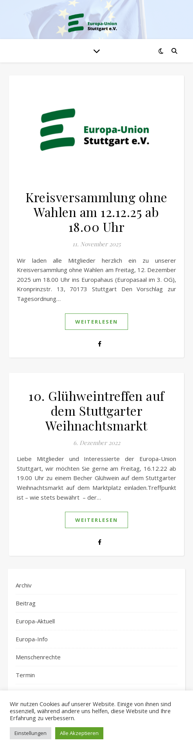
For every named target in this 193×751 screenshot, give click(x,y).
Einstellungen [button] (30, 733)
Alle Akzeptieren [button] (79, 733)
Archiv (24, 585)
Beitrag (26, 603)
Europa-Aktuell (35, 621)
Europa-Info (32, 639)
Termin (25, 675)
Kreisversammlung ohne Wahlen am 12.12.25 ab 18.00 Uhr (96, 212)
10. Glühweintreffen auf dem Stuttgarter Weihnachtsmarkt (96, 410)
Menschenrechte (38, 657)
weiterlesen (96, 321)
